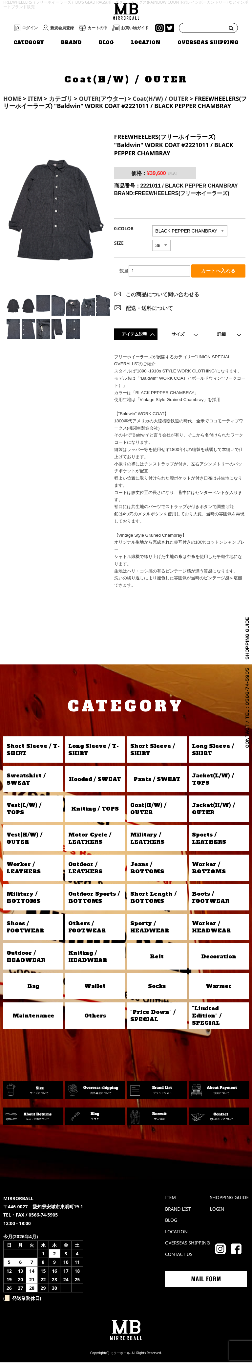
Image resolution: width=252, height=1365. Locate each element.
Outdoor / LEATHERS (85, 870)
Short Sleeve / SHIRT (152, 752)
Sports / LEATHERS (209, 841)
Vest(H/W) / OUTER (24, 841)
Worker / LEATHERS (24, 870)
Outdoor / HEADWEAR (26, 959)
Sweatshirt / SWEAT (26, 781)
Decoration (218, 959)
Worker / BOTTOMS (209, 870)
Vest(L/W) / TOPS (24, 811)
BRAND (71, 42)
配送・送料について (149, 310)
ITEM (170, 1200)
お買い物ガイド (135, 28)
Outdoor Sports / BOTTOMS (94, 900)
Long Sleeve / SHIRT (213, 752)
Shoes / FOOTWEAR (25, 929)
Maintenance (33, 1018)
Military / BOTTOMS (23, 900)
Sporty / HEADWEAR (149, 929)
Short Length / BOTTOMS (153, 900)
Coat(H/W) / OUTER (148, 811)
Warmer (219, 988)
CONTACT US (179, 1257)
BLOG (106, 42)
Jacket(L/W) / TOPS (213, 781)
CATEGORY (28, 42)
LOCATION (145, 42)
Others (95, 1018)
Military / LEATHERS (147, 841)
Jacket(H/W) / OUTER (213, 811)
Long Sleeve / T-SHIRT (93, 752)
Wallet (95, 988)
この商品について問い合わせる (162, 297)
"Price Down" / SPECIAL (153, 1018)
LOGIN (217, 1211)
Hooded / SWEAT (95, 781)
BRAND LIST (178, 1211)
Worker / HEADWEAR (211, 929)
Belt (157, 959)
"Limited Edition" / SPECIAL (206, 1018)
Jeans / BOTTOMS (147, 870)
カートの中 (97, 28)
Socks (157, 988)
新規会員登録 (62, 28)
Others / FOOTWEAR (87, 929)
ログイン (30, 28)
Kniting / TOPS (95, 811)
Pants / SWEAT (157, 781)
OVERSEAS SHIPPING (208, 42)
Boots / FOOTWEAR (210, 900)
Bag (33, 988)
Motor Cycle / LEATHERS (89, 841)
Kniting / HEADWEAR (87, 959)
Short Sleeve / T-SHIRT (33, 752)
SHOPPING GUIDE (229, 1200)
